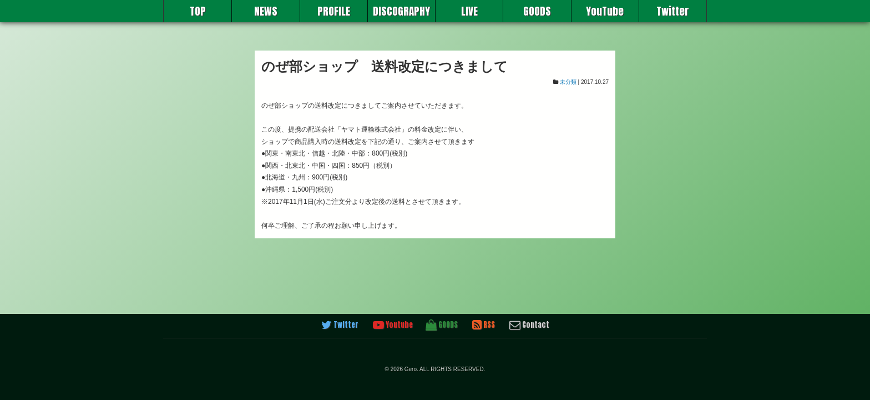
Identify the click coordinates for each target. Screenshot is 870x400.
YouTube (605, 11)
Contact (529, 325)
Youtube (393, 325)
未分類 (568, 82)
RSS (483, 325)
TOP (198, 11)
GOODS (537, 11)
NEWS (265, 11)
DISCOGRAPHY (401, 11)
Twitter (672, 11)
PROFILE (333, 11)
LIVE (469, 11)
